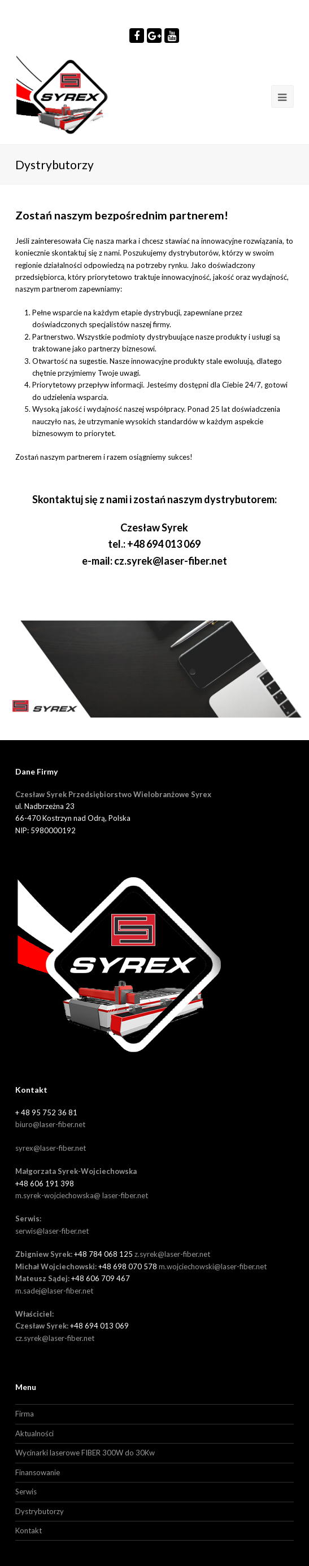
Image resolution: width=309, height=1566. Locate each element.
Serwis (26, 1491)
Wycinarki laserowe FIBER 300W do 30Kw (85, 1452)
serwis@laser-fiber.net (52, 1230)
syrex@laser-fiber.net (50, 1147)
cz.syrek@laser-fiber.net (170, 561)
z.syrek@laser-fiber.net (172, 1254)
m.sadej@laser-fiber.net (54, 1290)
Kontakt (28, 1530)
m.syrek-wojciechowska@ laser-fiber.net (81, 1195)
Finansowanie (37, 1472)
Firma (24, 1413)
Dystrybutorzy (39, 1511)
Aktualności (34, 1433)
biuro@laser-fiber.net (50, 1124)
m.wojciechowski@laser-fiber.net (213, 1266)
